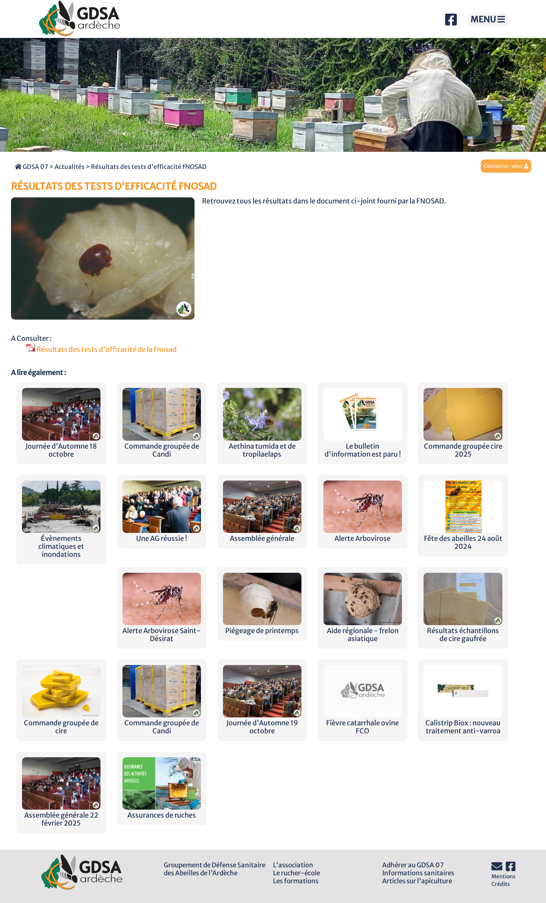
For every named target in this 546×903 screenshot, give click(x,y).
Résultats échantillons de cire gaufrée (463, 631)
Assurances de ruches (161, 811)
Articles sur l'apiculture (417, 881)
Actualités (70, 166)
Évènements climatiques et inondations (61, 542)
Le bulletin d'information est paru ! (362, 446)
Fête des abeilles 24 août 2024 (463, 538)
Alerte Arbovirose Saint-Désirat (161, 631)
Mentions (503, 876)
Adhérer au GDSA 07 (413, 865)
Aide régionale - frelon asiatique (362, 631)
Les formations (295, 881)
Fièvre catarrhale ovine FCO (362, 723)
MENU (488, 19)
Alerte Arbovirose (362, 534)
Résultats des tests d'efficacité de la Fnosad (101, 349)
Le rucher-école (296, 873)
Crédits (500, 884)
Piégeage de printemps (262, 627)
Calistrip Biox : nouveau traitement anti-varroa (463, 723)
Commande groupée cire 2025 (463, 446)
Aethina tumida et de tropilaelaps (262, 446)
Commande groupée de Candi (161, 446)
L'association (293, 865)
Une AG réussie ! (161, 534)
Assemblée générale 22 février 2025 (61, 815)
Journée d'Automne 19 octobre (262, 723)
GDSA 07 (31, 166)
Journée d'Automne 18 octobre (61, 446)
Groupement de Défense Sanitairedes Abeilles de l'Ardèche (214, 869)
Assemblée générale (262, 534)
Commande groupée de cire (61, 723)
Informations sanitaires (418, 873)
